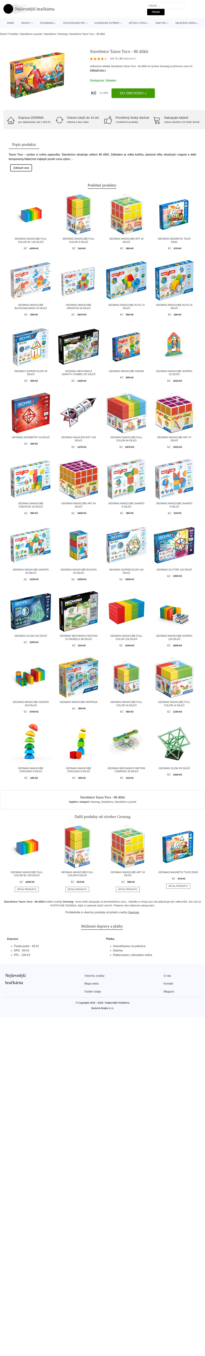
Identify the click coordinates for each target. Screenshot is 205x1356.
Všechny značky (94, 975)
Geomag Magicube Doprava (78, 702)
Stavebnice (47, 23)
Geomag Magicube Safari (126, 371)
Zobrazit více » (98, 70)
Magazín (169, 991)
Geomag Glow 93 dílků (174, 768)
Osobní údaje (92, 991)
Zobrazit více (21, 167)
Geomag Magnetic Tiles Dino (178, 872)
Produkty (13, 34)
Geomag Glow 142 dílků (30, 635)
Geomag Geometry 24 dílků (31, 437)
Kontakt (168, 983)
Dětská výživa (137, 23)
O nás (167, 975)
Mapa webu (91, 983)
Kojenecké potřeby (107, 23)
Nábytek (161, 23)
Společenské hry (74, 23)
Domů (10, 23)
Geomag (62, 34)
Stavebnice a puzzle (31, 34)
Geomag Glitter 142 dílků (174, 569)
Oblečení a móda (185, 23)
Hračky (26, 23)
